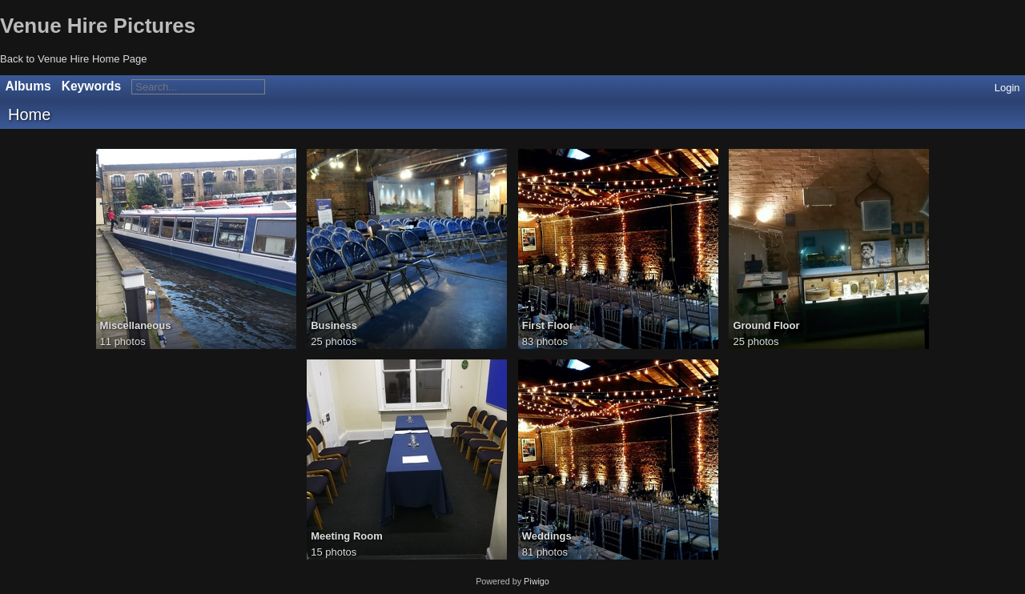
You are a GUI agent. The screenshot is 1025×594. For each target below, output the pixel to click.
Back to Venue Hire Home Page (73, 59)
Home (29, 114)
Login (1007, 88)
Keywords (92, 86)
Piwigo (536, 581)
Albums (28, 86)
